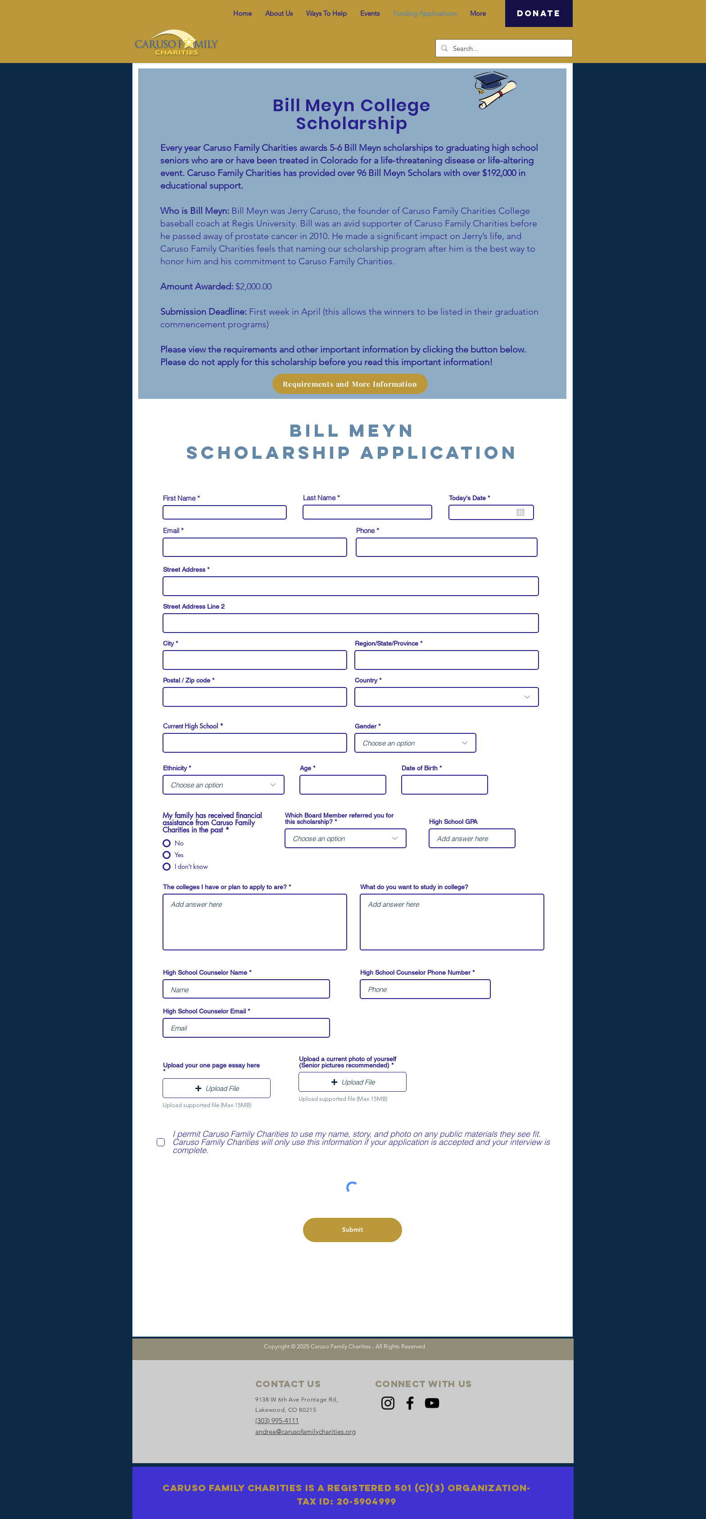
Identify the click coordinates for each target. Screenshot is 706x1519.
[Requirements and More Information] (350, 384)
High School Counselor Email (204, 1011)
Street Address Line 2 (194, 606)
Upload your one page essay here (211, 1065)
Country (366, 680)
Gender (365, 726)
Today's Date (471, 498)
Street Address (184, 569)
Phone (365, 530)
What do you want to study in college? (414, 887)
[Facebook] (410, 1403)
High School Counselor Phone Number (415, 972)
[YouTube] (432, 1403)
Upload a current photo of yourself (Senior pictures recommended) (347, 1062)
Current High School (191, 726)
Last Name (319, 497)
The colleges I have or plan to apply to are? (225, 887)
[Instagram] (388, 1403)
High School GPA (453, 821)
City (168, 643)
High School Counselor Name (205, 972)
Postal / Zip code (186, 680)
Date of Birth (420, 768)
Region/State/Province (386, 643)
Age (305, 768)
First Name (179, 498)
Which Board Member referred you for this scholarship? (339, 818)
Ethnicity (175, 768)
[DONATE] (539, 13)
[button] (217, 1088)
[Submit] (352, 1230)
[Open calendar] (520, 512)
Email (171, 530)
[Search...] (503, 48)
